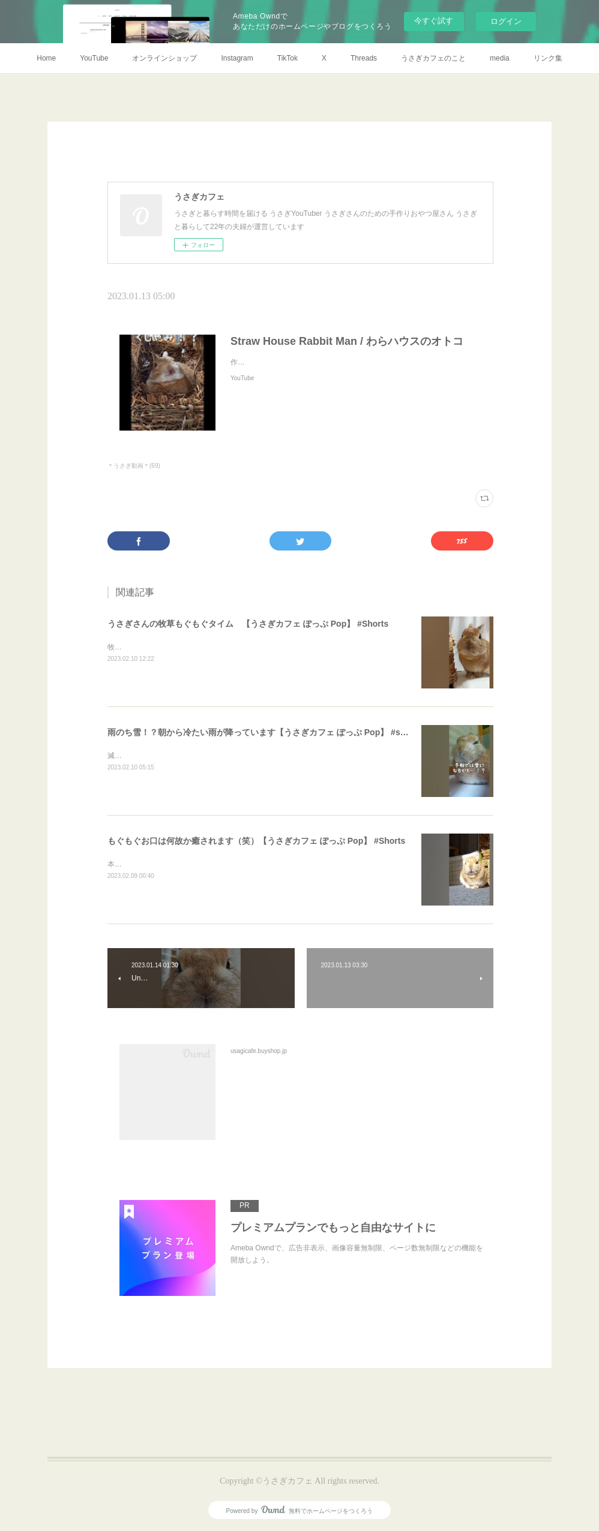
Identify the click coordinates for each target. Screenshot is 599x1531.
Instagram (237, 58)
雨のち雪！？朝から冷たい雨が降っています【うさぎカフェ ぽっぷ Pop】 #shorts (264, 732)
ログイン (506, 21)
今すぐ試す (433, 20)
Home (46, 58)
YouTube (94, 58)
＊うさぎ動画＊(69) (133, 465)
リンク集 (548, 58)
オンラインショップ (164, 58)
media (500, 58)
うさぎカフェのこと (433, 58)
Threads (364, 58)
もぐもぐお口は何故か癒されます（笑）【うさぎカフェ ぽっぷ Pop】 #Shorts (256, 841)
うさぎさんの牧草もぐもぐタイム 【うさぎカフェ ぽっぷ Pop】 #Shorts (247, 623)
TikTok (287, 58)
